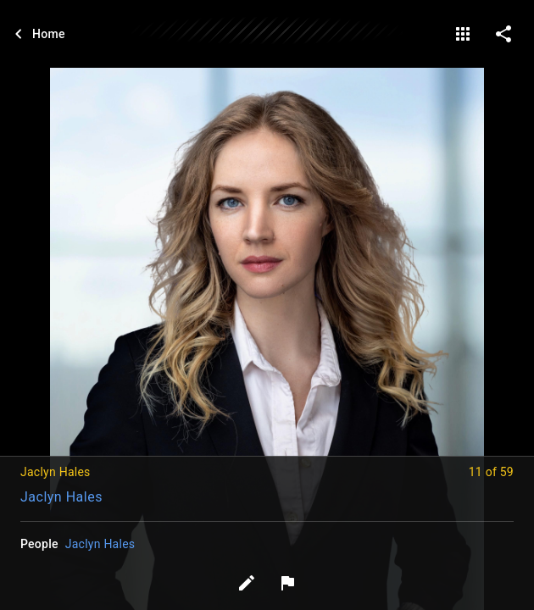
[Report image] (287, 583)
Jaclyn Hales (61, 497)
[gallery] (462, 34)
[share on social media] (503, 34)
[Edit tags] (246, 583)
